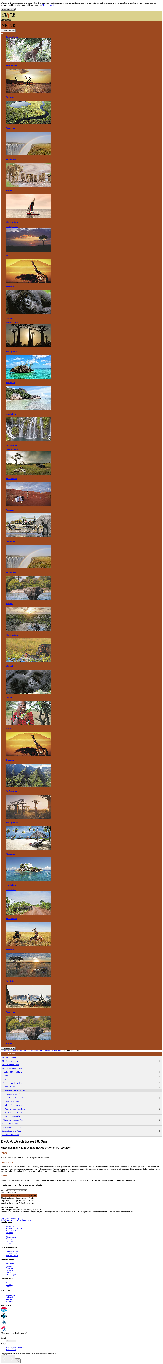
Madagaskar (10, 1295)
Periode (4, 1190)
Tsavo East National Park (13, 1116)
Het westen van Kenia (10, 1065)
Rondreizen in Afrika (14, 1228)
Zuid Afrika (10, 1264)
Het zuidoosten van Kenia (33, 1051)
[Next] (11, 1359)
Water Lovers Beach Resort (15, 1109)
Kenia (8, 1283)
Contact (9, 1243)
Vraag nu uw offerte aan (10, 1216)
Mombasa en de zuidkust (53, 1051)
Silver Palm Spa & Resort (14, 1105)
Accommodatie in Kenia (11, 1127)
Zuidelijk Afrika (12, 1251)
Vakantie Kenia (17, 1051)
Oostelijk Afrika (12, 1254)
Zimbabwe (10, 1270)
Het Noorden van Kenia (11, 1061)
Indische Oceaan (12, 1256)
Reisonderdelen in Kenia (11, 1131)
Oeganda (9, 1287)
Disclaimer (10, 1235)
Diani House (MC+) (12, 1094)
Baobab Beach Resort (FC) (15, 1090)
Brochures (9, 1233)
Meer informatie (48, 5)
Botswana (9, 1268)
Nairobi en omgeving (10, 1057)
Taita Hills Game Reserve (13, 1113)
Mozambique (11, 1274)
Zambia (8, 1272)
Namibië (9, 1266)
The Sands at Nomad (12, 1102)
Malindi (6, 1079)
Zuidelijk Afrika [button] (12, 37)
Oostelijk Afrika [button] (12, 227)
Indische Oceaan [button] (12, 323)
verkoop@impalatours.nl (15, 1348)
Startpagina (10, 1226)
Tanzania (9, 1285)
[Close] (18, 1360)
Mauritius (9, 1299)
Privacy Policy (11, 1237)
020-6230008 (11, 1350)
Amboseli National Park (12, 1072)
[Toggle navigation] (2, 33)
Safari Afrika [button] (11, 890)
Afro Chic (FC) (10, 1087)
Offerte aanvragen (8, 30)
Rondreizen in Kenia (10, 1124)
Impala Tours (6, 1051)
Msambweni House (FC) (14, 1098)
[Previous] (4, 1359)
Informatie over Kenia (10, 1135)
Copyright (9, 1239)
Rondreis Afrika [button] (12, 450)
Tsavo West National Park (13, 1120)
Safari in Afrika (12, 1231)
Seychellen (10, 1301)
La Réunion (10, 1297)
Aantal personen (7, 1193)
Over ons (9, 1241)
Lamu (5, 1076)
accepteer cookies (8, 9)
